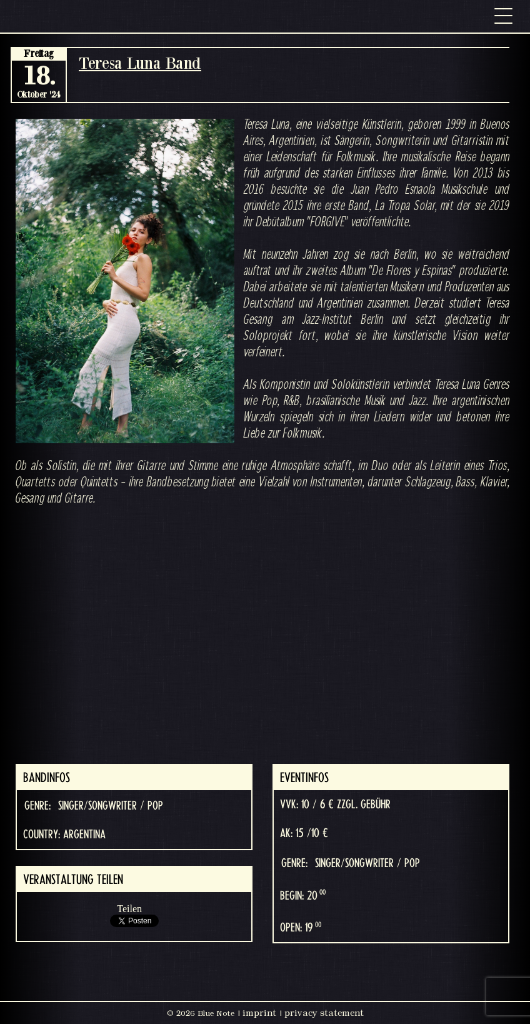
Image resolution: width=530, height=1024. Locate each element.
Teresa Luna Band (140, 63)
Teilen (129, 908)
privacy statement (324, 1013)
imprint (259, 1013)
